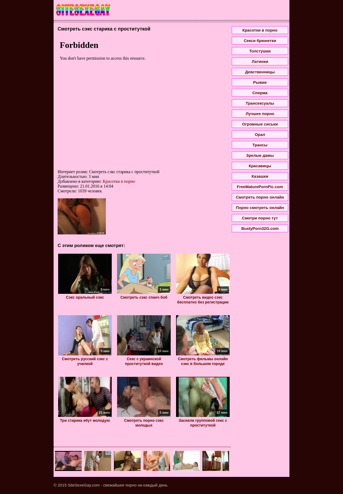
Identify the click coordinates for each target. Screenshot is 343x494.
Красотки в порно (119, 181)
